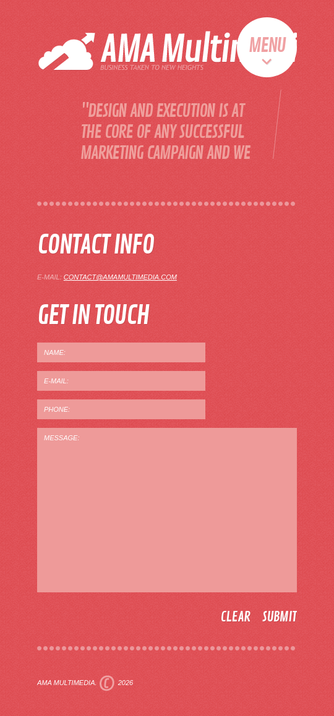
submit (279, 617)
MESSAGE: (167, 510)
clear (235, 617)
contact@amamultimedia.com (120, 277)
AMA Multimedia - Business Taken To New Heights (178, 48)
